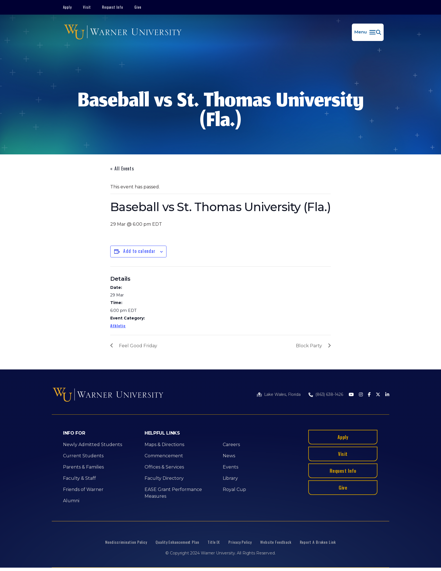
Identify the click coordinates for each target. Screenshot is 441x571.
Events (230, 467)
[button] (368, 32)
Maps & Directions (164, 444)
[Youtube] (351, 395)
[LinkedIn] (387, 395)
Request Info (112, 7)
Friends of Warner (83, 489)
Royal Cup (234, 489)
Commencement (164, 455)
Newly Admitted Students (92, 444)
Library (230, 478)
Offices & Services (164, 467)
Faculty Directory (164, 478)
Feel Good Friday (138, 345)
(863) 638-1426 (329, 394)
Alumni (71, 500)
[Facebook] (369, 395)
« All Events (122, 168)
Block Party (309, 345)
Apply (67, 7)
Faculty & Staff (79, 478)
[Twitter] (378, 395)
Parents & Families (83, 467)
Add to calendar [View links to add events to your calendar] (139, 251)
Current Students (83, 455)
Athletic (118, 325)
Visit (87, 7)
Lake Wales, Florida (282, 394)
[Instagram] (361, 395)
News (229, 455)
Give (137, 7)
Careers (231, 444)
